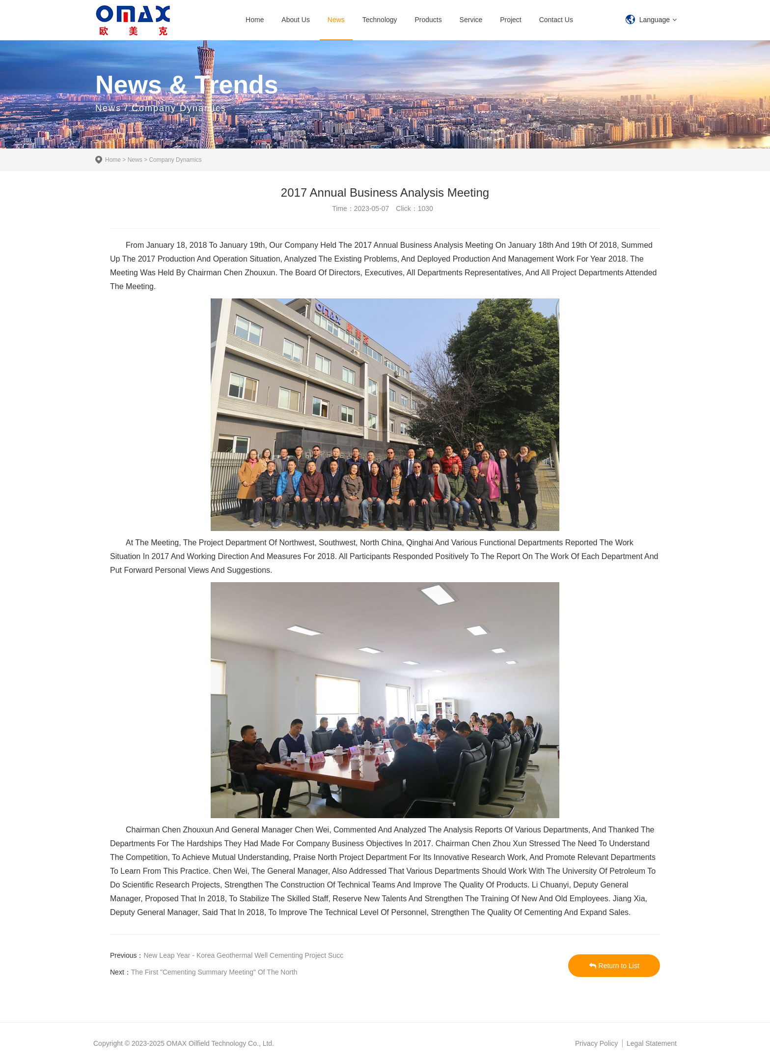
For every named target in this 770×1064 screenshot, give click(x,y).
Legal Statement (652, 1043)
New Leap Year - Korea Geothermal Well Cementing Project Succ (243, 955)
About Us (295, 20)
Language (654, 20)
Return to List (614, 966)
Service (471, 20)
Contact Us (556, 20)
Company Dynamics (175, 159)
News (336, 20)
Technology (379, 20)
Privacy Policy (596, 1043)
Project (511, 20)
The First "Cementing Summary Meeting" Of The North (214, 972)
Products (427, 20)
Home (255, 20)
